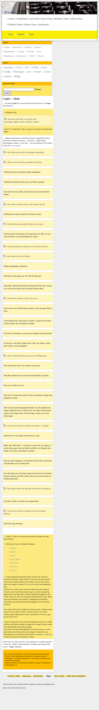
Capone (21, 51)
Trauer (37, 71)
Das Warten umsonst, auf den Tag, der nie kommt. (25, 224)
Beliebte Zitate (15, 24)
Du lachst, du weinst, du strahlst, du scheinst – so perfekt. (28, 426)
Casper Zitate (41, 141)
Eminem (13, 548)
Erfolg (7, 71)
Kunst (44, 67)
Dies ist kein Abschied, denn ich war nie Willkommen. (27, 356)
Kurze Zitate (46, 19)
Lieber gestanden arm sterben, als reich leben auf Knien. (27, 246)
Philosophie (18, 72)
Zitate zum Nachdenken (76, 676)
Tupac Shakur (15, 559)
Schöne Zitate (76, 19)
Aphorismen (43, 24)
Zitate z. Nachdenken (18, 19)
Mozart (38, 47)
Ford (39, 51)
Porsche (30, 51)
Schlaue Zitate (29, 24)
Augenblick (8, 67)
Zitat (10, 654)
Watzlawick (21, 56)
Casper (12, 555)
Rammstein (14, 563)
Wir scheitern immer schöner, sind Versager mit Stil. (26, 204)
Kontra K (13, 570)
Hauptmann (8, 56)
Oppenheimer (9, 51)
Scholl (31, 56)
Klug (17, 76)
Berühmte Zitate (61, 19)
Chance (19, 67)
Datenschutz (38, 676)
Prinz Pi (13, 552)
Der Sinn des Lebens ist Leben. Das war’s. (22, 298)
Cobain (6, 47)
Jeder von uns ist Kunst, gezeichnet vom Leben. (24, 162)
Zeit (29, 71)
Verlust (47, 72)
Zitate (15, 644)
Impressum (26, 676)
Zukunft (7, 76)
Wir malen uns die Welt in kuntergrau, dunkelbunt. (25, 152)
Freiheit (35, 67)
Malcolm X (17, 47)
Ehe (27, 67)
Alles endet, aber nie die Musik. (18, 256)
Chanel (40, 56)
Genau (38, 89)
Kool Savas (14, 566)
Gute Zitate (34, 19)
